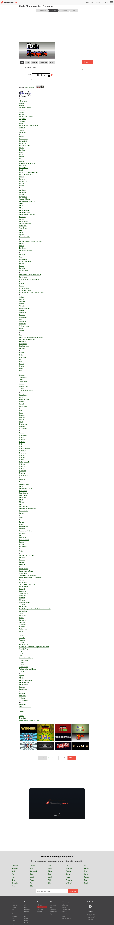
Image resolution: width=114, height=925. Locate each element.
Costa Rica (23, 226)
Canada (21, 194)
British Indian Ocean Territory (28, 172)
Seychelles (22, 591)
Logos (87, 2)
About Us (65, 905)
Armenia (22, 121)
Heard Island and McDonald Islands (31, 337)
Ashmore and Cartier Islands (28, 125)
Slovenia (22, 600)
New (49, 865)
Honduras (22, 341)
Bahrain (21, 136)
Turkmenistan (23, 667)
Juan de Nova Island (26, 390)
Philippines (22, 537)
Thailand (22, 642)
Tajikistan (22, 638)
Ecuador (22, 255)
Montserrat (22, 471)
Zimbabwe (22, 718)
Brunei (21, 177)
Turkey (21, 664)
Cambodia (22, 190)
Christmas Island (24, 210)
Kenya (21, 397)
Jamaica (22, 375)
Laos (21, 410)
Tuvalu (21, 671)
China (21, 208)
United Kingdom (24, 682)
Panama (22, 529)
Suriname (22, 620)
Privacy (64, 911)
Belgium (22, 150)
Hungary (22, 348)
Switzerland (23, 629)
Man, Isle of (23, 366)
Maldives (22, 442)
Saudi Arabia (23, 586)
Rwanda (22, 564)
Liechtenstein (23, 424)
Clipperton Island (24, 212)
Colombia (22, 217)
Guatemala (23, 321)
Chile (21, 206)
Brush (26, 920)
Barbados (22, 143)
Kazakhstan (23, 395)
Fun (13, 874)
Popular (32, 865)
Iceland (21, 353)
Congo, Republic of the (26, 555)
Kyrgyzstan (23, 406)
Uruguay (22, 687)
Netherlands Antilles (25, 488)
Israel (21, 368)
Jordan (21, 388)
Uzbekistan (23, 689)
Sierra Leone (23, 593)
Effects (50, 871)
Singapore (22, 595)
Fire (85, 871)
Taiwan (21, 635)
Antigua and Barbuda (26, 116)
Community (53, 905)
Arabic (26, 918)
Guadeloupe (23, 317)
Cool (13, 871)
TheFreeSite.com (90, 914)
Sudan (21, 618)
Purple (32, 880)
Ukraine (21, 678)
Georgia (22, 299)
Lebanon (22, 415)
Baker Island (23, 139)
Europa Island (23, 270)
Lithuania (22, 426)
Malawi (21, 437)
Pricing (98, 2)
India (21, 355)
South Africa (23, 606)
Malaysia (22, 439)
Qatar (21, 551)
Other (31, 886)
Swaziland (22, 624)
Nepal (21, 486)
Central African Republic (27, 201)
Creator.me (40, 907)
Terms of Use (66, 909)
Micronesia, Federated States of (29, 279)
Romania (22, 560)
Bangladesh (23, 141)
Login (106, 2)
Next (87, 62)
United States (23, 684)
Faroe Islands (23, 277)
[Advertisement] (57, 28)
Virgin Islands (23, 700)
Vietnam (22, 698)
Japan (21, 379)
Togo (21, 651)
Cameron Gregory (30, 87)
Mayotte (22, 457)
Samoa (21, 580)
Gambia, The (23, 649)
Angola (21, 112)
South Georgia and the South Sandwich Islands (34, 609)
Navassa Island (24, 484)
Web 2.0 (69, 883)
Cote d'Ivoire (23, 228)
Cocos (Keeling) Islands (27, 214)
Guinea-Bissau (24, 326)
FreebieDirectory (90, 916)
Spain (21, 613)
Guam (21, 319)
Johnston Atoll (24, 386)
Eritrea (21, 263)
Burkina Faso (23, 181)
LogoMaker (40, 909)
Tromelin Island (24, 660)
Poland (21, 542)
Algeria (21, 105)
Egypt (21, 257)
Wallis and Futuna (25, 707)
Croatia (21, 230)
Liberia (21, 419)
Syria (21, 631)
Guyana (21, 330)
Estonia (21, 266)
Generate (73, 891)
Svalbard (22, 622)
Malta (21, 446)
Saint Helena (23, 569)
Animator (39, 911)
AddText (39, 905)
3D (85, 865)
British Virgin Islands (26, 174)
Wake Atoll (22, 704)
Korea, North (23, 511)
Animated (15, 868)
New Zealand (23, 495)
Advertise (65, 914)
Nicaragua (22, 497)
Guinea (21, 328)
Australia (22, 128)
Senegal (22, 589)
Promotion (69, 880)
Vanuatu (22, 693)
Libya (21, 422)
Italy (20, 370)
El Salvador (23, 259)
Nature (86, 877)
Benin (21, 154)
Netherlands (23, 491)
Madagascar (23, 435)
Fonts (92, 2)
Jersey (21, 384)
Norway (21, 513)
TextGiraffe (90, 919)
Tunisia (21, 662)
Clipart (51, 914)
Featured (15, 865)
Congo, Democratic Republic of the (30, 241)
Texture (14, 886)
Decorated (33, 871)
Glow (31, 874)
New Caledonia (24, 493)
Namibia (22, 480)
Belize (21, 152)
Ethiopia (22, 268)
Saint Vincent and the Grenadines (30, 578)
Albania (21, 103)
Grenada (22, 315)
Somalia (22, 604)
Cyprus (21, 234)
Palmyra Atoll (23, 526)
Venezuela (22, 696)
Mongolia (22, 468)
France (21, 286)
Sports (86, 883)
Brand (50, 868)
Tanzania (22, 640)
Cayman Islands (24, 199)
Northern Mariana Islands (27, 508)
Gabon (21, 297)
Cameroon (22, 192)
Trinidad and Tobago (26, 658)
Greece (21, 310)
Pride (49, 880)
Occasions (53, 909)
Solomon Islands (24, 602)
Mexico (21, 459)
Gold (49, 874)
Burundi (21, 185)
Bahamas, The (24, 644)
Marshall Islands (24, 448)
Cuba (21, 232)
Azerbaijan (22, 132)
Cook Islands (23, 221)
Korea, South (23, 611)
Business (69, 868)
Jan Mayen (23, 377)
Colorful (86, 868)
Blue (31, 868)
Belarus (21, 148)
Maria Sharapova (57, 68)
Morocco (22, 473)
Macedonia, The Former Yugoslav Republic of (34, 647)
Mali (20, 444)
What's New (53, 911)
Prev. (42, 758)
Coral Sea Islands (25, 223)
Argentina (22, 119)
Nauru (21, 482)
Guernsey (22, 324)
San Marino (23, 582)
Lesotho (22, 417)
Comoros (22, 219)
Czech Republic (24, 237)
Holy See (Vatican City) (26, 339)
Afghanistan (23, 101)
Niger (21, 500)
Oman (21, 517)
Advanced (29, 80)
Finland (21, 283)
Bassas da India (24, 145)
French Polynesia (25, 290)
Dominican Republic (25, 250)
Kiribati (21, 402)
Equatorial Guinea (25, 261)
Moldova (22, 464)
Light (13, 877)
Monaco (22, 466)
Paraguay (22, 533)
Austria (21, 130)
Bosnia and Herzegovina (27, 163)
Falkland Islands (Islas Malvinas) (30, 275)
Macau (21, 433)
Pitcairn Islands (24, 540)
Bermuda (22, 157)
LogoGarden (90, 917)
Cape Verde (23, 197)
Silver (50, 883)
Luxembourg (23, 428)
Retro (31, 883)
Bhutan (21, 159)
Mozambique (23, 475)
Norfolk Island (23, 506)
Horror (86, 874)
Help (51, 907)
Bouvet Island (23, 168)
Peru (20, 535)
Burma (21, 183)
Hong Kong (23, 344)
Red (85, 880)
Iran (20, 359)
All (67, 865)
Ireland (21, 364)
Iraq (20, 361)
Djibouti (21, 246)
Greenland (22, 312)
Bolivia (21, 161)
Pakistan (22, 522)
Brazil (21, 170)
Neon (13, 880)
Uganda (21, 676)
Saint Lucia (23, 573)
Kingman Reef (24, 399)
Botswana (22, 165)
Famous (69, 871)
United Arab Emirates (26, 680)
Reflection (15, 883)
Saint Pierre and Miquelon (27, 575)
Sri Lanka (22, 615)
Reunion (22, 557)
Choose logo (42, 10)
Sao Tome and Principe (27, 584)
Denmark (22, 243)
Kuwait (21, 404)
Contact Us (66, 918)
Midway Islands (24, 462)
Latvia (21, 413)
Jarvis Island (23, 381)
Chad (21, 203)
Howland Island (24, 346)
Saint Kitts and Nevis (26, 571)
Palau (21, 524)
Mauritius (22, 455)
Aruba (21, 123)
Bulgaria (22, 179)
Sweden (22, 627)
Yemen (21, 711)
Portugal (22, 544)
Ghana (21, 304)
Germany (22, 301)
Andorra (22, 110)
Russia (21, 562)
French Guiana (24, 288)
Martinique (22, 451)
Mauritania (22, 453)
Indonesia (22, 357)
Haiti (20, 335)
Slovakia (22, 598)
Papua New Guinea (25, 531)
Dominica (22, 248)
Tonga (21, 655)
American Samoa (25, 108)
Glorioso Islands (24, 308)
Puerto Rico (23, 546)
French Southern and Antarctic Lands (31, 292)
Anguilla (22, 114)
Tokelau (21, 653)
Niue (20, 504)
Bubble (26, 923)
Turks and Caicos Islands (27, 669)
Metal (50, 877)
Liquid (32, 877)
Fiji (20, 281)
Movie (68, 877)
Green (68, 874)
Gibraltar (22, 306)
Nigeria (21, 502)
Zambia (21, 716)
